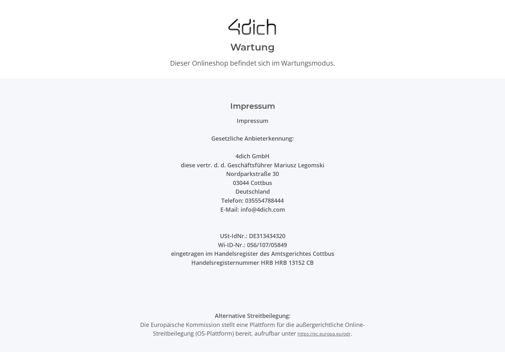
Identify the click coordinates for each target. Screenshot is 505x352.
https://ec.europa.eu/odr (324, 334)
